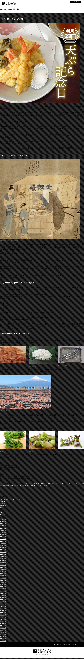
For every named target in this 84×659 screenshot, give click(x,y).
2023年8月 (3, 587)
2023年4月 (3, 595)
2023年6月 (3, 591)
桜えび (35, 485)
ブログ (16, 483)
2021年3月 (3, 639)
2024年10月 (3, 556)
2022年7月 (3, 610)
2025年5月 (3, 541)
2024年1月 (3, 576)
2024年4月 (3, 569)
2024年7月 (3, 563)
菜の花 (52, 483)
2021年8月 (3, 630)
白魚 (31, 485)
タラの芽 (39, 483)
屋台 (59, 483)
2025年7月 (3, 537)
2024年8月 (3, 560)
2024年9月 (3, 558)
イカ (39, 485)
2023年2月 (3, 600)
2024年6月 (3, 565)
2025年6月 (3, 539)
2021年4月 (3, 636)
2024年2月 (3, 574)
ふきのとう (46, 483)
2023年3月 (3, 597)
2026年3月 (3, 519)
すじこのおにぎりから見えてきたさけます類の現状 (14, 499)
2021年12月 (3, 626)
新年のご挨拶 (4, 505)
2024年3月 (3, 571)
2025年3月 (3, 545)
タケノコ (33, 483)
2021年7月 (3, 632)
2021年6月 (3, 634)
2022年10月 (3, 606)
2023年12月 (3, 578)
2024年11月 (3, 554)
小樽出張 (2, 501)
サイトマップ (77, 644)
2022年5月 (3, 615)
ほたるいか (26, 485)
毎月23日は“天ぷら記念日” (13, 19)
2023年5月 (3, 593)
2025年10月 (3, 530)
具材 (11, 485)
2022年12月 (3, 604)
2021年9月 (3, 628)
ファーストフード (72, 483)
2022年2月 (3, 621)
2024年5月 (3, 567)
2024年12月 (3, 552)
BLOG (67, 1)
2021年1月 (3, 641)
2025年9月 (3, 532)
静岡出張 (2, 503)
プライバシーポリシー (67, 644)
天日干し (27, 483)
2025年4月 (3, 543)
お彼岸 (7, 485)
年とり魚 (2, 508)
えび (42, 485)
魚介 (55, 483)
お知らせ (58, 1)
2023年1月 (3, 602)
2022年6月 (3, 613)
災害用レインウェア (66, 5)
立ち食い (63, 483)
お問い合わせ (76, 1)
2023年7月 (3, 589)
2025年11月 (3, 528)
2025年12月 (3, 526)
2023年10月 (3, 582)
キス (21, 485)
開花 (3, 485)
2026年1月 (3, 524)
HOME (23, 5)
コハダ (17, 485)
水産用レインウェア (44, 5)
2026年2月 (3, 521)
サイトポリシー (57, 644)
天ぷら (46, 485)
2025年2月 (3, 547)
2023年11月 (3, 580)
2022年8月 (3, 608)
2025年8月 (3, 534)
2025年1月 (3, 550)
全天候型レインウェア (55, 5)
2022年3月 (3, 619)
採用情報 (62, 1)
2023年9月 (3, 584)
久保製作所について (33, 5)
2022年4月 (3, 617)
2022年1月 (3, 623)
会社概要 (76, 5)
